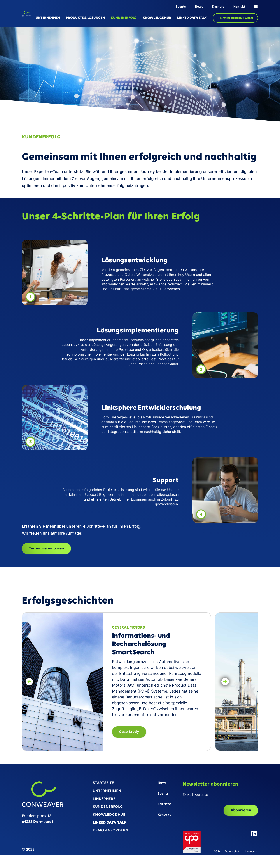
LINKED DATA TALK (192, 18)
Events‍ (163, 793)
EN (256, 6)
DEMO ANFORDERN (110, 831)
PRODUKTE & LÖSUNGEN (85, 18)
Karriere (218, 6)
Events (181, 6)
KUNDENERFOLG (124, 18)
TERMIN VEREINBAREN (235, 18)
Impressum (251, 851)
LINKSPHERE (104, 799)
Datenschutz (233, 851)
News (199, 6)
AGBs (217, 851)
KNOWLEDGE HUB (157, 18)
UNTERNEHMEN (48, 18)
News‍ (162, 783)
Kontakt (239, 6)
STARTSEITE (103, 783)
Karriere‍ (164, 804)
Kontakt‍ (164, 815)
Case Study (129, 732)
